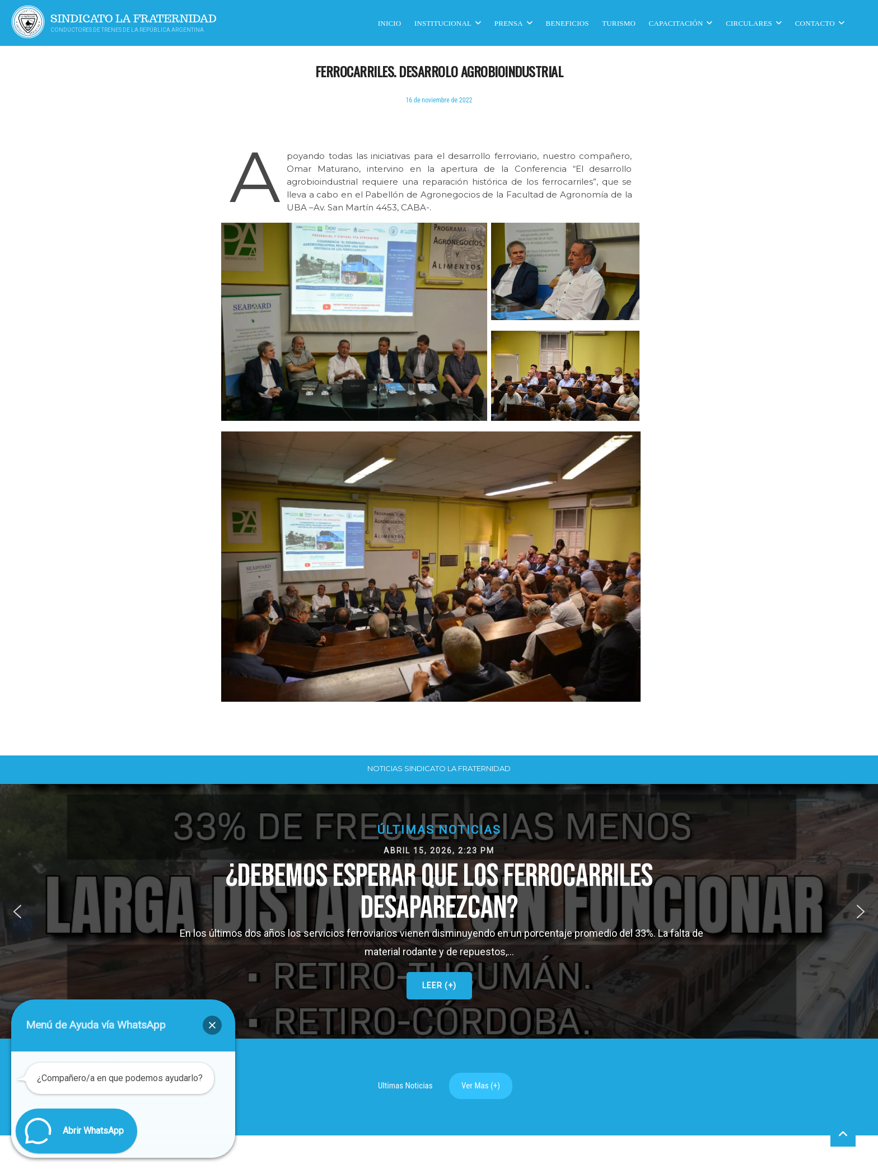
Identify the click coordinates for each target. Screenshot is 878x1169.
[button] (439, 911)
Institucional (442, 22)
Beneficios (567, 22)
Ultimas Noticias (405, 1086)
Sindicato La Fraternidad (133, 18)
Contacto (815, 22)
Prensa (508, 22)
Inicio (389, 22)
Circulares (749, 22)
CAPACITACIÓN (676, 22)
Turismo (619, 22)
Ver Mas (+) (480, 1086)
